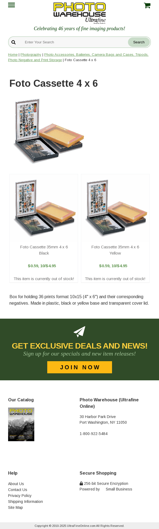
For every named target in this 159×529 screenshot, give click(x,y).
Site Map (15, 507)
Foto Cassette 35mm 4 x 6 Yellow (115, 250)
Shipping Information (25, 501)
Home (13, 55)
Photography (31, 55)
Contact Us (17, 490)
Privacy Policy (20, 495)
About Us (16, 484)
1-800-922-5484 (93, 433)
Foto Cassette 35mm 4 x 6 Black (44, 250)
